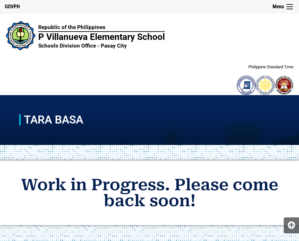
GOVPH (12, 7)
